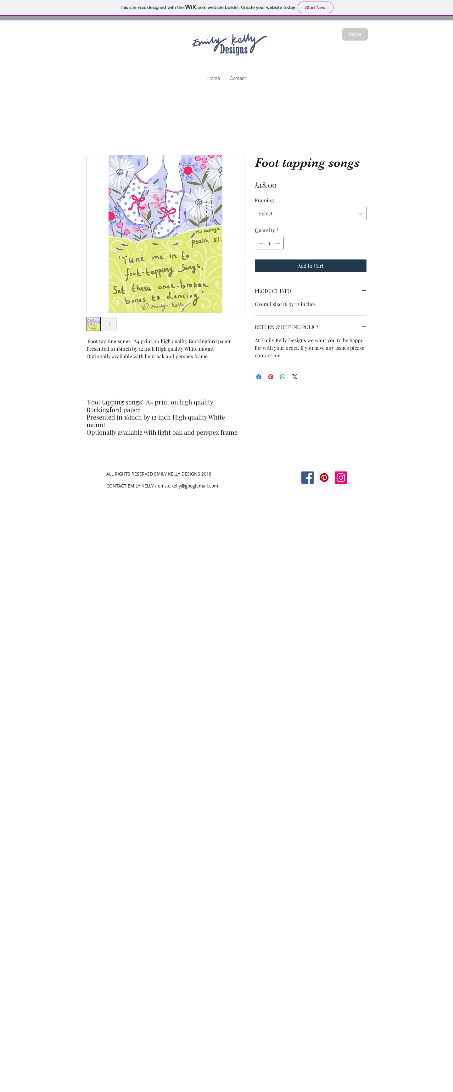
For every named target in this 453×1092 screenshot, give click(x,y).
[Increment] (278, 243)
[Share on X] (295, 377)
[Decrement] (260, 243)
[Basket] (355, 34)
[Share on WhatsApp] (283, 377)
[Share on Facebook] (259, 377)
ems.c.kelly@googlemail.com (188, 486)
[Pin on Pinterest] (271, 377)
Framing (264, 200)
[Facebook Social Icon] (307, 477)
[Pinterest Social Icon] (324, 477)
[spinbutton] (269, 243)
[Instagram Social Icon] (341, 477)
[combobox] (310, 213)
